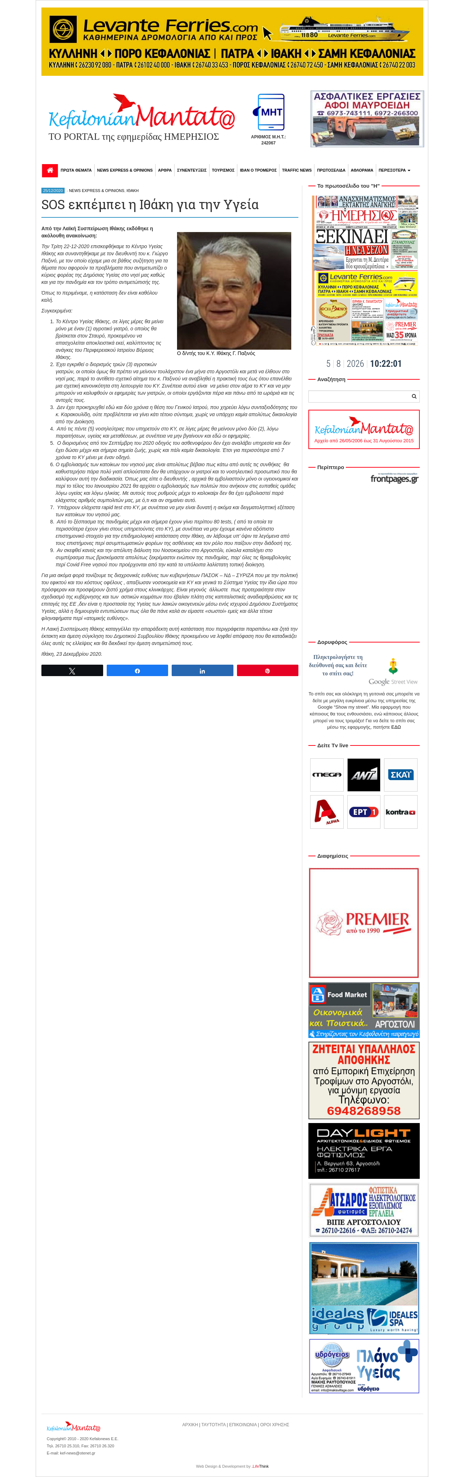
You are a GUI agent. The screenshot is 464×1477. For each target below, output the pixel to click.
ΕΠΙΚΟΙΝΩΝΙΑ (243, 1424)
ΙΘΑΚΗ (133, 190)
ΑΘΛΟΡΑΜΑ (362, 170)
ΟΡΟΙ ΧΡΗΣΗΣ (274, 1424)
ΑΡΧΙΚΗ (190, 1424)
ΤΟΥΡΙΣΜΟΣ (223, 170)
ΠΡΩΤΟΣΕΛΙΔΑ (331, 170)
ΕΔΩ (396, 727)
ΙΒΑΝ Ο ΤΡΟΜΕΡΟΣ (258, 170)
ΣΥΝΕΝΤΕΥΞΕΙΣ (192, 170)
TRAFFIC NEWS (297, 170)
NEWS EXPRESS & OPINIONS (125, 170)
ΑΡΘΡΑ (165, 170)
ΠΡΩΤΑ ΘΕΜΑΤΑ (76, 170)
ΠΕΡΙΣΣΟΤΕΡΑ (394, 170)
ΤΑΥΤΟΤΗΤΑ (213, 1424)
